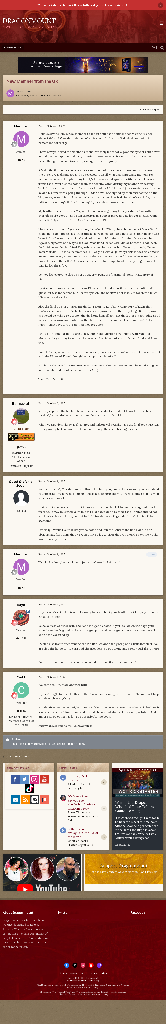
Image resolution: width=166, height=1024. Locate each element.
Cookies (103, 973)
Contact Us (91, 973)
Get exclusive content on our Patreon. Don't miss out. (123, 872)
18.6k (21, 711)
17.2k (21, 447)
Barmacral (20, 403)
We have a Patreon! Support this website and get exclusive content (80, 5)
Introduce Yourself (50, 95)
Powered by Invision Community (83, 980)
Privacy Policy (76, 973)
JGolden (73, 784)
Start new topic (149, 109)
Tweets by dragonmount (73, 919)
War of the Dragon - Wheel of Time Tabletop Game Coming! (136, 806)
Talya (20, 605)
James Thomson (78, 812)
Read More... (123, 844)
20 (21, 160)
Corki (21, 677)
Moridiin (25, 91)
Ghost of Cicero (78, 841)
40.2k (21, 638)
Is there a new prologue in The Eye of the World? (83, 833)
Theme (63, 973)
